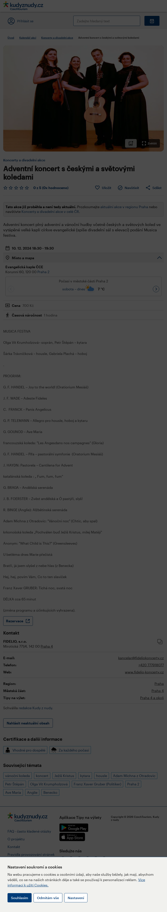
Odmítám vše (48, 898)
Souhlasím (19, 898)
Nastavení (76, 898)
